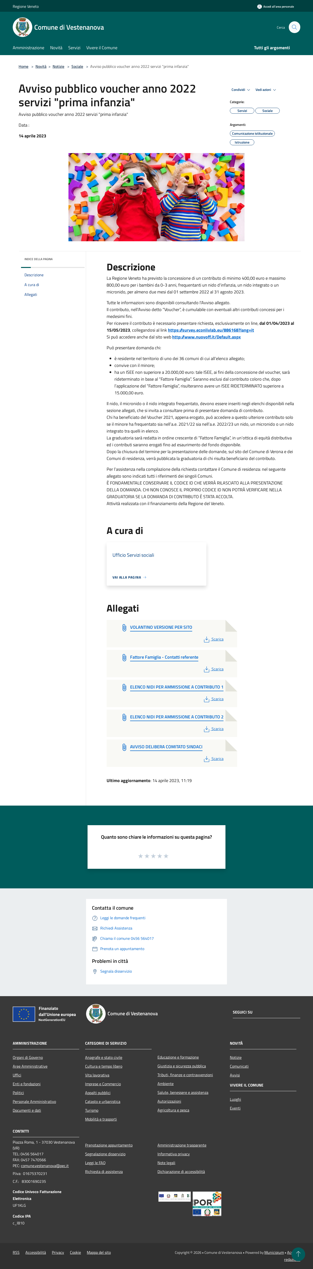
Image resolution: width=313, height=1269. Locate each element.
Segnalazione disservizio (105, 1154)
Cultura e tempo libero (103, 1066)
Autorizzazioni (169, 1101)
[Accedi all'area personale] (275, 6)
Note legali (166, 1163)
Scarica (213, 639)
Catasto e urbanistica (102, 1101)
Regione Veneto (26, 6)
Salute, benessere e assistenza (182, 1092)
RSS (16, 1252)
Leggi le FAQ (95, 1163)
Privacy (58, 1252)
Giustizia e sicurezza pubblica (181, 1066)
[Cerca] (294, 27)
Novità (40, 66)
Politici (18, 1093)
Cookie (75, 1252)
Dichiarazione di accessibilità (181, 1171)
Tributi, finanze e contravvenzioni (185, 1075)
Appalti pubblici (98, 1093)
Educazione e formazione (178, 1057)
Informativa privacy (173, 1154)
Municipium (274, 1252)
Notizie (58, 66)
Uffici (17, 1075)
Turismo (91, 1110)
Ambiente (165, 1084)
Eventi (235, 1108)
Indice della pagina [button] (38, 259)
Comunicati (239, 1066)
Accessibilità (35, 1252)
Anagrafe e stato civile (103, 1057)
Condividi (242, 90)
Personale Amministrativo (34, 1101)
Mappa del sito (99, 1252)
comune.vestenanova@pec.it (45, 1166)
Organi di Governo (28, 1057)
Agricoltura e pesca (173, 1110)
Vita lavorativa (97, 1075)
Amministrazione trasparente (181, 1145)
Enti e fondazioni (27, 1084)
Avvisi (235, 1075)
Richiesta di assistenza (104, 1171)
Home (23, 66)
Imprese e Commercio (103, 1084)
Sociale (77, 66)
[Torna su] (298, 1254)
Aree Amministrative (30, 1066)
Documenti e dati (27, 1110)
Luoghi (235, 1099)
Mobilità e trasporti (101, 1119)
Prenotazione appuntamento (109, 1145)
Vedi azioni (267, 90)
